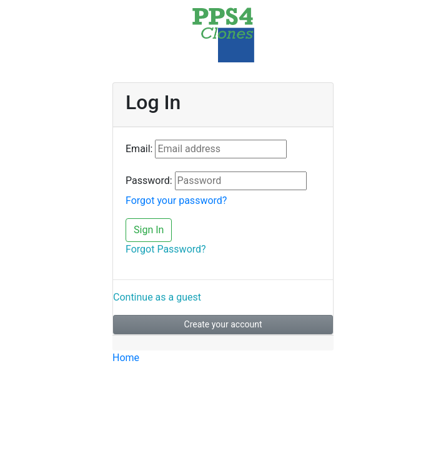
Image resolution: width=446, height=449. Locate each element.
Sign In (149, 230)
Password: (149, 180)
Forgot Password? (166, 249)
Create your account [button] (223, 324)
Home (125, 358)
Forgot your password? (176, 200)
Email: (139, 149)
